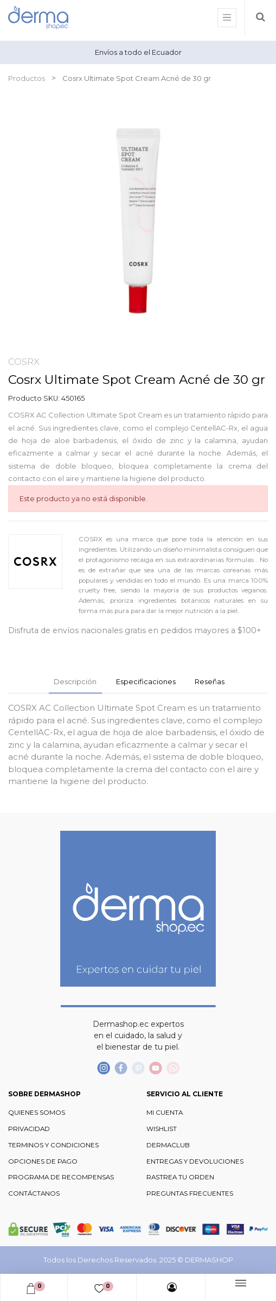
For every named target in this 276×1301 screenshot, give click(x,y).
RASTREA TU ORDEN (180, 1177)
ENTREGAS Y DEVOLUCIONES (194, 1161)
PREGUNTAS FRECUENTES (189, 1193)
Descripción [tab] (75, 681)
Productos (26, 78)
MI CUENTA (164, 1112)
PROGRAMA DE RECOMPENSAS (61, 1177)
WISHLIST (161, 1129)
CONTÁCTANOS (34, 1193)
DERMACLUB (168, 1145)
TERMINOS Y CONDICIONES (53, 1145)
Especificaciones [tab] (146, 681)
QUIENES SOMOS (36, 1112)
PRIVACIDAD (29, 1129)
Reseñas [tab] (209, 681)
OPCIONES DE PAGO (43, 1161)
